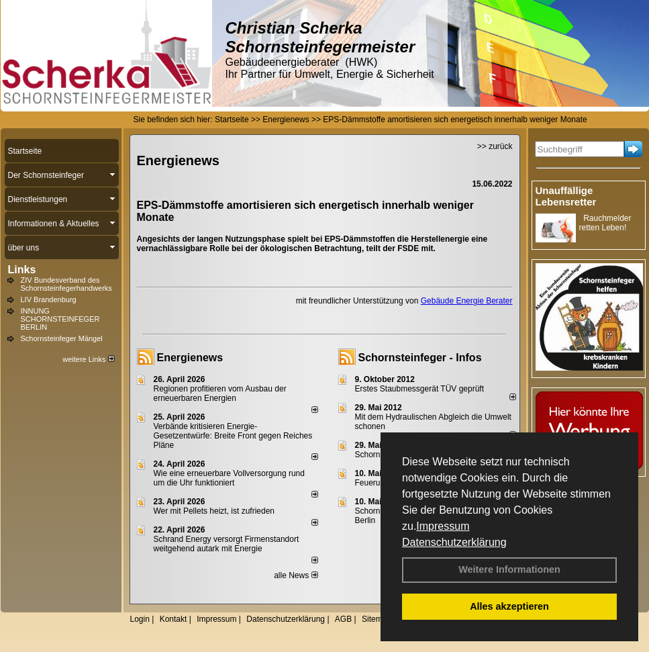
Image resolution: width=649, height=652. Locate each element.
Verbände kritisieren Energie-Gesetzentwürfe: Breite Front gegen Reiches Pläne (233, 436)
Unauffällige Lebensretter (566, 196)
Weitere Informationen (509, 569)
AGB (343, 619)
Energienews (190, 357)
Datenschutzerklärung (454, 542)
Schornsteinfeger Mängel (62, 338)
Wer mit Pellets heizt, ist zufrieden (214, 511)
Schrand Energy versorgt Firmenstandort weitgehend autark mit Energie (226, 543)
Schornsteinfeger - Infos (420, 357)
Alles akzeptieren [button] (509, 606)
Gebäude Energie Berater (467, 301)
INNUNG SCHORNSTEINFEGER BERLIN (60, 319)
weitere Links (88, 359)
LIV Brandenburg (49, 299)
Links (22, 269)
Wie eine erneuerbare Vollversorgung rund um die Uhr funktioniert (229, 478)
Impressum (442, 526)
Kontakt (173, 619)
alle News (295, 575)
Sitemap (376, 619)
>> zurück (495, 146)
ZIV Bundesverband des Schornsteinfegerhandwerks (66, 284)
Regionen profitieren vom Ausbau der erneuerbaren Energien (220, 393)
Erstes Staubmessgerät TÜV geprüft (420, 388)
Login (140, 619)
